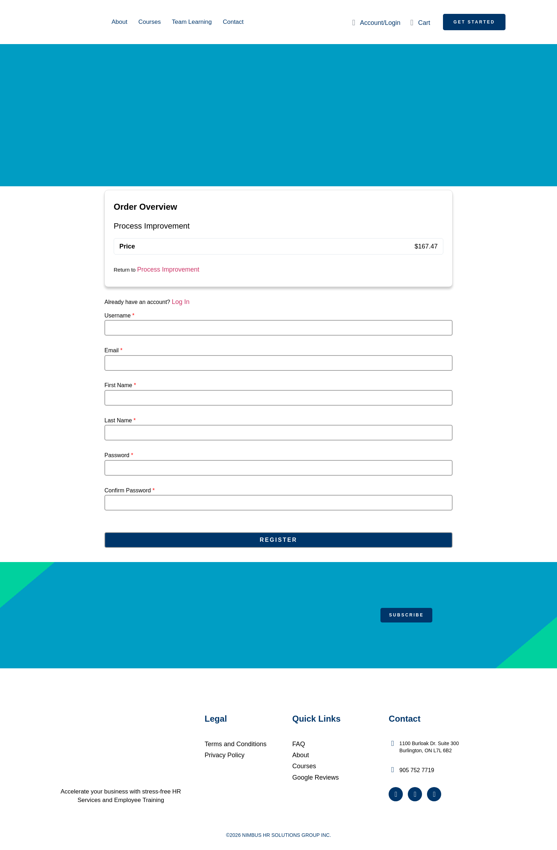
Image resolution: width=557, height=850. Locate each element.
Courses (149, 21)
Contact (233, 21)
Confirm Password (129, 490)
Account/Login (380, 22)
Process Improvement (168, 269)
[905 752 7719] (392, 770)
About (119, 21)
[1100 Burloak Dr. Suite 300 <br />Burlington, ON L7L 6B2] (392, 743)
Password (118, 455)
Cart (424, 22)
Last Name (120, 420)
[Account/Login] (354, 22)
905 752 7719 (416, 770)
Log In (180, 301)
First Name (120, 385)
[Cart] (412, 22)
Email (113, 350)
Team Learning (192, 21)
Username (119, 316)
